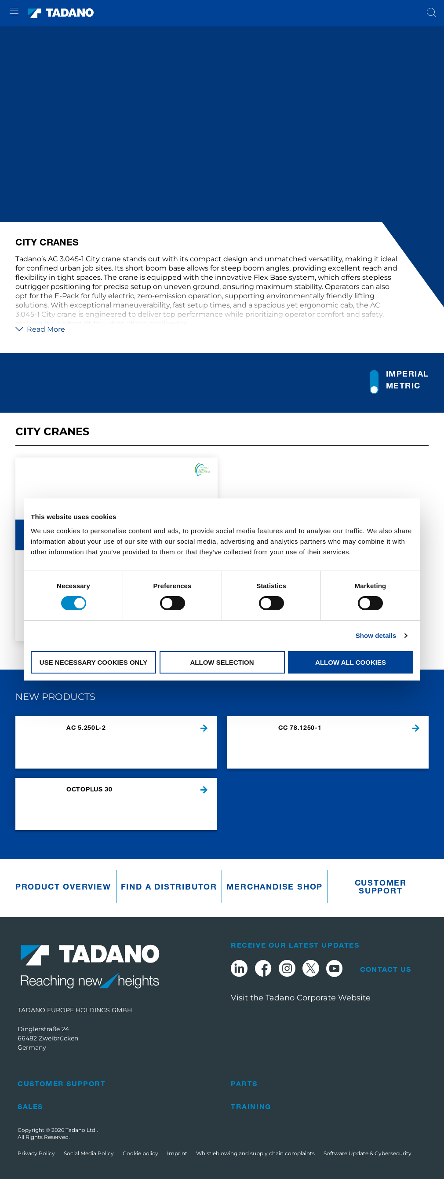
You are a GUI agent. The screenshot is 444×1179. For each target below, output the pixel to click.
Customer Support (381, 886)
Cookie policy (140, 1153)
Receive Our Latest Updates (295, 945)
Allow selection (222, 662)
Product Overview (63, 886)
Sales (30, 1106)
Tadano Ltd (81, 1130)
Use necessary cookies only (93, 662)
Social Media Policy (89, 1153)
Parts (244, 1083)
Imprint (177, 1153)
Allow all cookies (350, 662)
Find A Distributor (169, 886)
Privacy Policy (36, 1153)
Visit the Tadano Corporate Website (301, 998)
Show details (376, 635)
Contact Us (385, 969)
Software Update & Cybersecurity (367, 1153)
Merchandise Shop (274, 886)
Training (251, 1106)
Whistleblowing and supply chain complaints (255, 1153)
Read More (40, 329)
